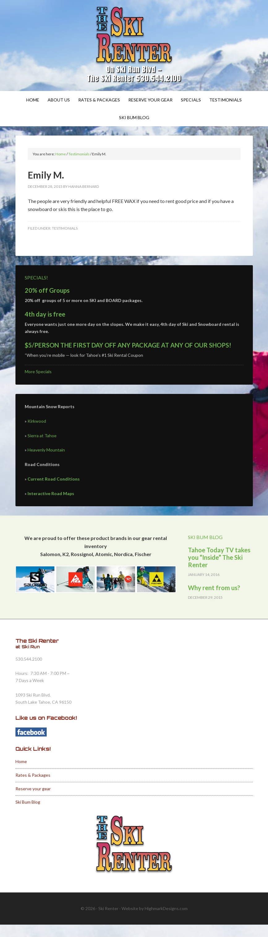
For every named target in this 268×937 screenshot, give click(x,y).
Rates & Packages (32, 775)
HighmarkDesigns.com (166, 908)
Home (21, 761)
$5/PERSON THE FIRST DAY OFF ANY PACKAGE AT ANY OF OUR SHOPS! (128, 345)
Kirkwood (37, 421)
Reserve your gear (33, 788)
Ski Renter (134, 35)
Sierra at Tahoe (42, 435)
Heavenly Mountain (46, 449)
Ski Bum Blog (27, 802)
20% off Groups (47, 290)
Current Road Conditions (54, 478)
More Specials (38, 371)
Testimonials (65, 228)
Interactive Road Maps (51, 493)
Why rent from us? (214, 587)
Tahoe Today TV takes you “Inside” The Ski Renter (219, 557)
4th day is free (45, 314)
